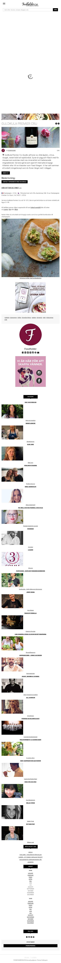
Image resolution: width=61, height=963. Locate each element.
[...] (28, 9)
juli (30, 913)
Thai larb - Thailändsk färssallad (30, 854)
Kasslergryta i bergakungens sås (30, 859)
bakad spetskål (35, 207)
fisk (10, 209)
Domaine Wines (26, 317)
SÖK (55, 9)
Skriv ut (6, 173)
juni (30, 911)
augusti (30, 915)
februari (30, 875)
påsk (44, 317)
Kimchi (30, 852)
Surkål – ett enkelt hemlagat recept (31, 857)
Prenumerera (30, 945)
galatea (34, 317)
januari (30, 873)
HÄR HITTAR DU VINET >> (11, 188)
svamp (6, 209)
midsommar (49, 317)
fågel (16, 209)
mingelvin (39, 317)
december (30, 923)
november (30, 921)
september (30, 917)
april (30, 879)
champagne (13, 317)
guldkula (7, 317)
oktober (30, 919)
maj (30, 881)
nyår (6, 319)
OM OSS (26, 957)
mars (30, 877)
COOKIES (34, 957)
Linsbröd (30, 862)
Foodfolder (12, 150)
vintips (19, 317)
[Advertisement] (30, 28)
